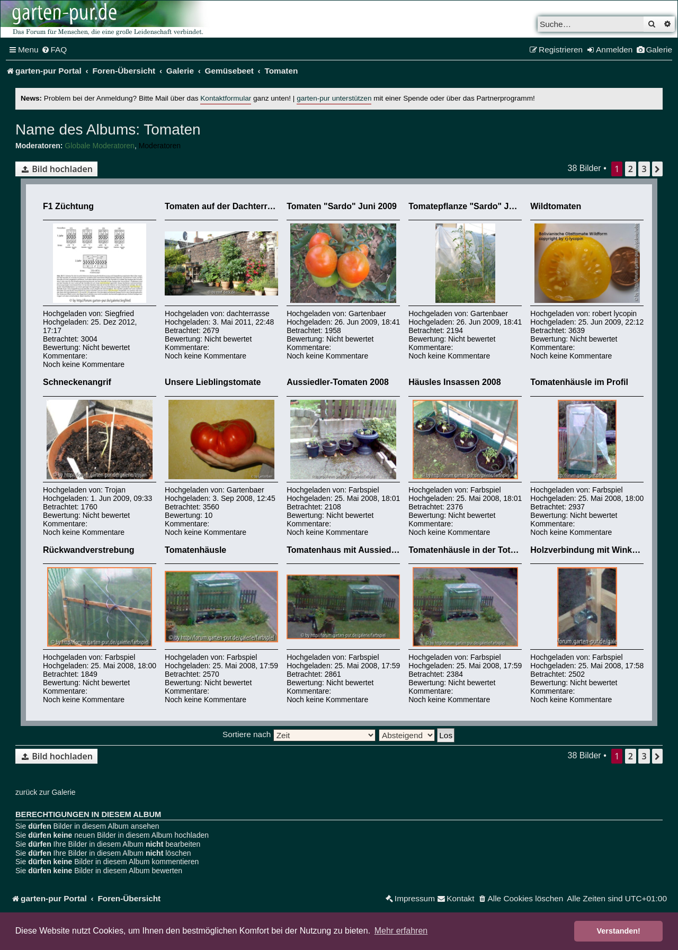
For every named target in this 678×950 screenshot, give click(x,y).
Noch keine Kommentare (83, 364)
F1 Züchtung (68, 206)
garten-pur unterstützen (334, 98)
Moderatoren (160, 145)
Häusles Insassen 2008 (454, 382)
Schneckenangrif (77, 382)
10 (208, 515)
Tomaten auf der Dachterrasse (225, 206)
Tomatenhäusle (195, 549)
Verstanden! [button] (618, 931)
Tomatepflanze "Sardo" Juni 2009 (475, 206)
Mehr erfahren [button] (401, 930)
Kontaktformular (225, 98)
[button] (657, 169)
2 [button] (630, 169)
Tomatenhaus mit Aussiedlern (347, 549)
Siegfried (119, 313)
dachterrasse (248, 313)
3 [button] (643, 169)
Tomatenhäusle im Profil (579, 382)
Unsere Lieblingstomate (213, 382)
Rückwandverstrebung (88, 549)
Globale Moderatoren (100, 145)
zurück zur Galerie (45, 792)
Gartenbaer (367, 313)
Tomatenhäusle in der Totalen (467, 549)
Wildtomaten (555, 206)
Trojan (115, 490)
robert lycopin (614, 313)
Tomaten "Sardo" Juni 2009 (342, 206)
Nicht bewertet (106, 347)
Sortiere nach (299, 734)
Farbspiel (364, 490)
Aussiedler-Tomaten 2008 (338, 382)
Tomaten (170, 129)
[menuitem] (54, 50)
